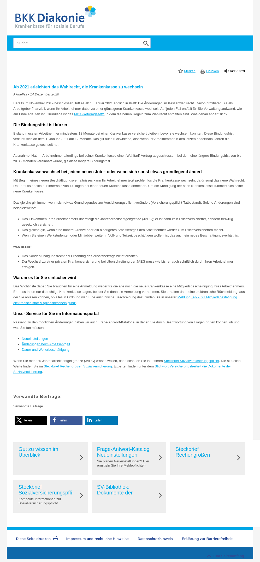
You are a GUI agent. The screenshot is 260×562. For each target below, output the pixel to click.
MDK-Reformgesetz (89, 114)
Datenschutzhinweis (155, 539)
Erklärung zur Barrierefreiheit (207, 539)
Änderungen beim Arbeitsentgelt (46, 344)
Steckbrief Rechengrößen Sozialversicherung (78, 366)
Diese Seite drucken (37, 539)
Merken (189, 71)
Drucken (212, 71)
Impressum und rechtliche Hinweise (97, 539)
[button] (31, 420)
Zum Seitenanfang (225, 554)
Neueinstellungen (35, 339)
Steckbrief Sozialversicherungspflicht (191, 361)
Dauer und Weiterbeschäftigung (46, 350)
